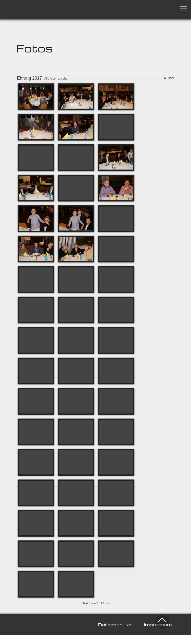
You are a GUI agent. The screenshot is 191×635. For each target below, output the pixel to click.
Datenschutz (114, 624)
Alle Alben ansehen (56, 78)
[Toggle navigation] (183, 8)
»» (107, 603)
